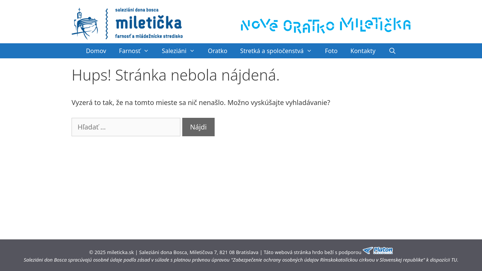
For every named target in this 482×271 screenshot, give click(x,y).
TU (454, 259)
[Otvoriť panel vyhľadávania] (392, 50)
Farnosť (137, 50)
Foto (331, 51)
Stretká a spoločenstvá (279, 50)
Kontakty (363, 51)
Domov (96, 51)
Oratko (217, 51)
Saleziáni (181, 50)
